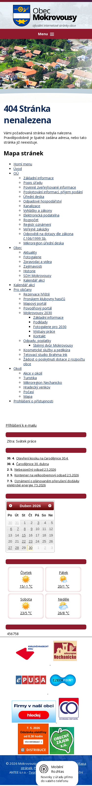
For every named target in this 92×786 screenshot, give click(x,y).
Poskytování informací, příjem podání (53, 192)
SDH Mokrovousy (37, 275)
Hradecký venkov (36, 387)
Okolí (17, 368)
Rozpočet (31, 219)
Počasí (28, 391)
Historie (29, 271)
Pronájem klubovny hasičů (44, 298)
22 (24, 541)
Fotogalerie (32, 257)
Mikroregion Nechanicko (42, 382)
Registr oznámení (37, 224)
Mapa (27, 396)
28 (17, 548)
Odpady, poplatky (37, 340)
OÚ (16, 173)
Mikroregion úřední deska (43, 243)
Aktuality (30, 252)
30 (10, 523)
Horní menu (22, 164)
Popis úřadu (32, 182)
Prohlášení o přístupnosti (33, 401)
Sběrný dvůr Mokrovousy (53, 345)
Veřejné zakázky (36, 229)
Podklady (40, 322)
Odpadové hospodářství (42, 201)
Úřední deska (33, 196)
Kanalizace (31, 206)
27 (10, 548)
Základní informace (38, 178)
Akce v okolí (32, 373)
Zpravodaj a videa (37, 261)
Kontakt (39, 336)
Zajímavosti (32, 266)
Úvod (17, 168)
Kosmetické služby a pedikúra (46, 350)
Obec (17, 247)
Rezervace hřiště (36, 294)
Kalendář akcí (34, 280)
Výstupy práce (44, 331)
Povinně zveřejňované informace (49, 187)
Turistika (30, 378)
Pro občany (22, 289)
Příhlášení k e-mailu (21, 425)
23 (30, 541)
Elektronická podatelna (41, 215)
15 (24, 535)
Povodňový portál (37, 308)
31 (17, 523)
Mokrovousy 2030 (37, 312)
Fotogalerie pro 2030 (49, 326)
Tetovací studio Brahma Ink (45, 354)
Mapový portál (34, 303)
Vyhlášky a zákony (37, 210)
